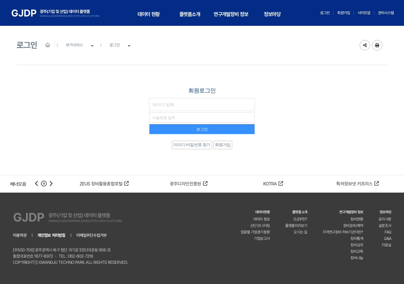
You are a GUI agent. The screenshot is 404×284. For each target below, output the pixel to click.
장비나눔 (356, 258)
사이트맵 (364, 13)
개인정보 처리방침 (51, 235)
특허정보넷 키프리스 (357, 183)
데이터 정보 (261, 219)
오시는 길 (300, 232)
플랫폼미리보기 (296, 225)
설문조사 (384, 225)
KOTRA (273, 183)
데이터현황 (262, 212)
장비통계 (356, 238)
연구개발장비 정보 (231, 14)
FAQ (388, 232)
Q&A (387, 238)
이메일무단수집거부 (91, 235)
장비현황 (356, 219)
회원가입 (343, 13)
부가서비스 (74, 45)
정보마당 (272, 14)
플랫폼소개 (189, 14)
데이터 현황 (148, 14)
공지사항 (384, 219)
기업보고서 (262, 238)
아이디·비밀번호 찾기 (191, 144)
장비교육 (356, 251)
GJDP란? (300, 219)
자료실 (386, 245)
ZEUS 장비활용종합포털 (104, 183)
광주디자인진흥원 (188, 183)
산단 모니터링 (260, 225)
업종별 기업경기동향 (255, 232)
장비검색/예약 (353, 225)
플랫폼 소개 (299, 212)
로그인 (325, 13)
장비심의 (356, 245)
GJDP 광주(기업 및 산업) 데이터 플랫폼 (55, 13)
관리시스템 (386, 13)
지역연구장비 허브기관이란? (343, 232)
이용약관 (20, 235)
